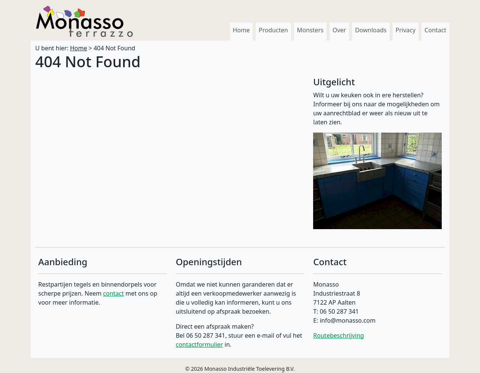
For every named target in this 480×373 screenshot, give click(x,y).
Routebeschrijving (338, 335)
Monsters (310, 30)
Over (339, 30)
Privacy (406, 30)
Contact (435, 30)
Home (241, 30)
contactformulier (199, 344)
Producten (273, 30)
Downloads (371, 30)
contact (113, 293)
